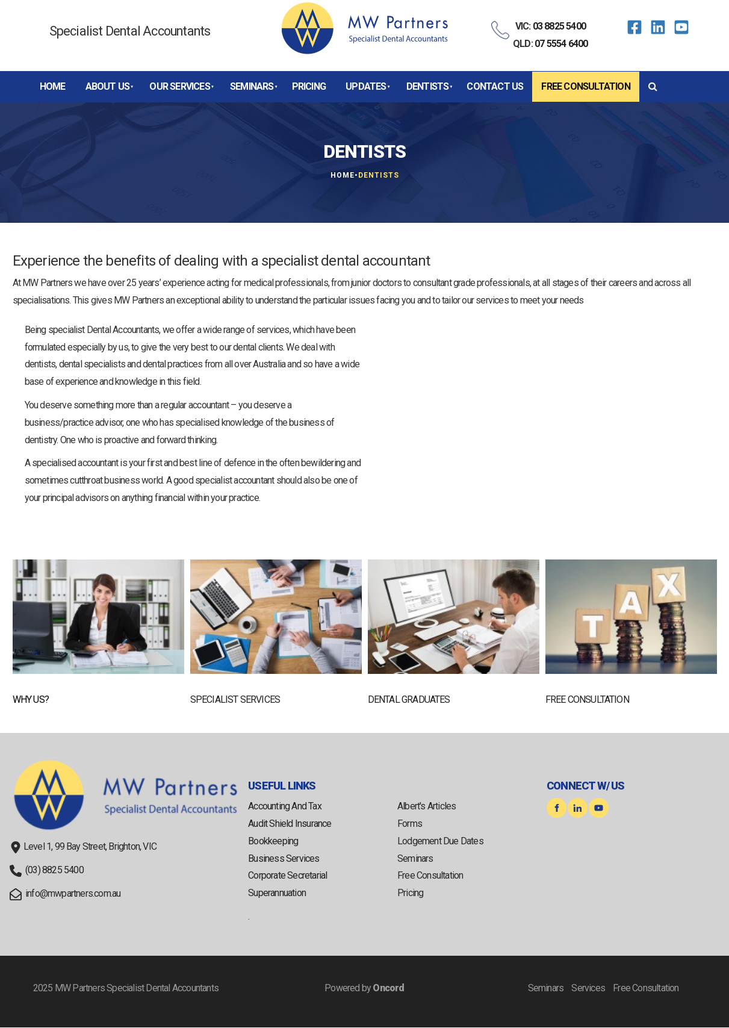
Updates (366, 86)
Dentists (427, 86)
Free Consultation (585, 86)
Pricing (309, 86)
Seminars (252, 86)
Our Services (179, 86)
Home (53, 86)
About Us (107, 86)
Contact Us (495, 86)
